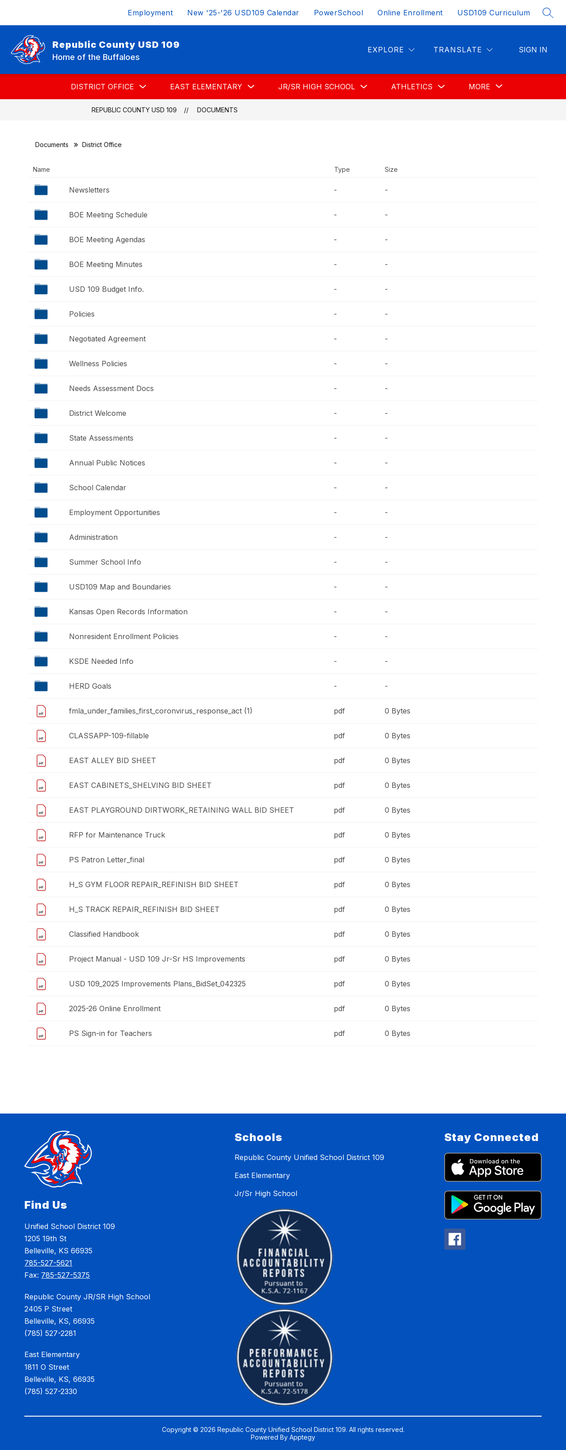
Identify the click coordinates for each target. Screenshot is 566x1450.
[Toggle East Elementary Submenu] (251, 87)
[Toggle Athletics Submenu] (441, 87)
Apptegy (302, 1437)
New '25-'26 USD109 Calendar (243, 12)
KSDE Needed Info (101, 661)
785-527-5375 (65, 1275)
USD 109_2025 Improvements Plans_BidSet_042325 (157, 983)
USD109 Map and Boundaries (120, 586)
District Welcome (97, 413)
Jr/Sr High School (316, 86)
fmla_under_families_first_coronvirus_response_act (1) (161, 710)
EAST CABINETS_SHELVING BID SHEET (140, 785)
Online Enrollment (410, 12)
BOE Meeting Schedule (108, 214)
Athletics (412, 86)
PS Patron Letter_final (106, 859)
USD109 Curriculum (493, 12)
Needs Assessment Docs (111, 388)
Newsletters (89, 189)
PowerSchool (339, 12)
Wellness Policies (98, 363)
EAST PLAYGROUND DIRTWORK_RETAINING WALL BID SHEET (181, 810)
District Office (102, 86)
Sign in (533, 49)
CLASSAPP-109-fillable (109, 735)
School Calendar (97, 487)
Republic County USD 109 (134, 110)
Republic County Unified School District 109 (309, 1157)
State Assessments (101, 437)
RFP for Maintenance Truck (117, 834)
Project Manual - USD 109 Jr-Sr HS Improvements (157, 958)
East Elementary (206, 86)
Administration (93, 537)
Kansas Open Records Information (128, 611)
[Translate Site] (463, 49)
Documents (217, 110)
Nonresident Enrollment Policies (124, 636)
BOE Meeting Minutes (106, 264)
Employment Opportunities (114, 512)
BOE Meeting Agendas (107, 239)
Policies (82, 313)
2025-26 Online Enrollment (115, 1008)
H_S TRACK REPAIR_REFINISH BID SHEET (144, 909)
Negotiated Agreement (107, 338)
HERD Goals (90, 685)
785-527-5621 (48, 1262)
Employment (150, 12)
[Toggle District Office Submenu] (143, 87)
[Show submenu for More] (479, 86)
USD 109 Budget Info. (106, 289)
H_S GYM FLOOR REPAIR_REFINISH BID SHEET (154, 884)
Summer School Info (105, 561)
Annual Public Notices (107, 462)
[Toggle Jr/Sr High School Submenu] (364, 87)
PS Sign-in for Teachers (110, 1033)
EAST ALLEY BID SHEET (112, 760)
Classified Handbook (104, 934)
